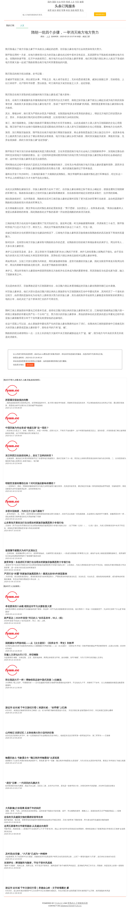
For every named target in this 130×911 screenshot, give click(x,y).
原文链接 (30, 365)
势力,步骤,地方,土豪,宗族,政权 (22, 380)
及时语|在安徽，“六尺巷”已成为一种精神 (26, 854)
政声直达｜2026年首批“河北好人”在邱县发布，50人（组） (34, 618)
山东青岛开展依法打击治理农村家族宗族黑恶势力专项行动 (33, 522)
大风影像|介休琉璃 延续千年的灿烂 (23, 808)
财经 (59, 10)
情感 (68, 2)
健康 (82, 2)
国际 (54, 2)
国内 (50, 2)
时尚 (63, 2)
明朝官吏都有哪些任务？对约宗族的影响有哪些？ (30, 483)
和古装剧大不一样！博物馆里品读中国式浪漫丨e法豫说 (33, 680)
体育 (50, 10)
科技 (68, 10)
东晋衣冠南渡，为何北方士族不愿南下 (24, 511)
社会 (59, 2)
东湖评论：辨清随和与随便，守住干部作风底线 (28, 863)
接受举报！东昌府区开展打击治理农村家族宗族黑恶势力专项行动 (37, 562)
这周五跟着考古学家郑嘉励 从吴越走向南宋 (26, 826)
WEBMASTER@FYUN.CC (71, 906)
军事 (63, 10)
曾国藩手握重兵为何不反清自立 (21, 550)
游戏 (72, 10)
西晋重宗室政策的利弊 (16, 400)
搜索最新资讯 (100, 14)
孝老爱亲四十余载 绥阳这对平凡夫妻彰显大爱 (28, 606)
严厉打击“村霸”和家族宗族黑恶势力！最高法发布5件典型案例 (35, 573)
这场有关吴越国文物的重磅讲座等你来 (23, 817)
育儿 (82, 10)
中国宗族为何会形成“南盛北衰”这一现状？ (27, 428)
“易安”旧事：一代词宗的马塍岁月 (22, 783)
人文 (72, 2)
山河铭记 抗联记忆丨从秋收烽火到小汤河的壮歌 (29, 732)
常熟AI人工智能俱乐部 (78, 903)
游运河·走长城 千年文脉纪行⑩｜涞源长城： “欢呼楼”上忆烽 (36, 707)
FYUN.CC (59, 903)
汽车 (77, 2)
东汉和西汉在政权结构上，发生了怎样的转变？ (29, 455)
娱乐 (54, 10)
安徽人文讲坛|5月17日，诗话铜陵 (21, 654)
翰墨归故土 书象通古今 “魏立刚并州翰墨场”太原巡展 (32, 758)
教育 (77, 10)
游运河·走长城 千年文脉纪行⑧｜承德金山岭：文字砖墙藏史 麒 (37, 888)
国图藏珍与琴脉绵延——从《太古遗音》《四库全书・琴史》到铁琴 (39, 643)
